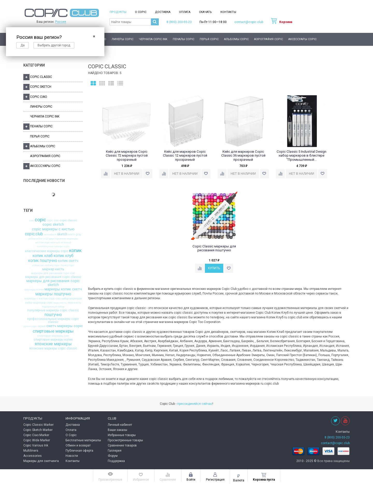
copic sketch (53, 224)
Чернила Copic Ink (153, 39)
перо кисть (60, 303)
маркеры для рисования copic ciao (53, 273)
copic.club (34, 234)
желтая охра (42, 242)
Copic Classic (37, 77)
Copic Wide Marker (36, 440)
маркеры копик (34, 289)
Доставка (162, 12)
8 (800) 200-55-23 (179, 22)
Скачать (205, 12)
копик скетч (68, 261)
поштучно (53, 315)
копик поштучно (42, 261)
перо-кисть (74, 303)
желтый (55, 242)
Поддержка (116, 461)
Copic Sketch (37, 87)
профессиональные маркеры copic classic (53, 320)
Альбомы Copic (236, 39)
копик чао (38, 265)
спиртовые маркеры (53, 331)
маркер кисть (53, 269)
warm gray (74, 234)
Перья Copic (209, 39)
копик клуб (64, 256)
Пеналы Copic (183, 39)
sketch (62, 234)
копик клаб (43, 256)
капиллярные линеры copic (53, 246)
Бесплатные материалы (83, 440)
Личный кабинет (120, 425)
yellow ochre (35, 238)
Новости (72, 456)
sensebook (50, 234)
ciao (31, 220)
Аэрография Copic (268, 39)
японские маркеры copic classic (53, 348)
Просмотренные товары (125, 440)
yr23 (45, 238)
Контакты (228, 12)
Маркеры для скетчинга (41, 461)
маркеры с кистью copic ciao (42, 298)
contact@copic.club (248, 22)
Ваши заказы (117, 430)
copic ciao (53, 220)
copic (40, 219)
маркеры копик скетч (63, 289)
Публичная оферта (79, 450)
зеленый (66, 242)
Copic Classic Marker (38, 425)
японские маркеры (53, 344)
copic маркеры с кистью (53, 229)
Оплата (184, 12)
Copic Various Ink (35, 445)
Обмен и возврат (78, 445)
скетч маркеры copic (64, 326)
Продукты (118, 12)
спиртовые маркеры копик (53, 339)
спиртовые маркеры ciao (53, 336)
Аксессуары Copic (302, 39)
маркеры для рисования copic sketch (53, 283)
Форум (113, 456)
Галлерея (114, 450)
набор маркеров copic (39, 303)
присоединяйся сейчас (194, 404)
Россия (60, 22)
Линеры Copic (122, 39)
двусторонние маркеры (63, 238)
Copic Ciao (35, 97)
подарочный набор (53, 306)
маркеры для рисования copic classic (53, 276)
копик (75, 250)
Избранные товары (122, 435)
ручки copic (30, 326)
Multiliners (30, 450)
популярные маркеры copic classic (53, 310)
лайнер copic (52, 265)
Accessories (32, 456)
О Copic (140, 12)
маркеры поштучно (53, 294)
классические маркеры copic (46, 251)
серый (42, 326)
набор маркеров (71, 298)
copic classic (68, 220)
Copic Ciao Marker (36, 435)
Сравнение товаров (122, 445)
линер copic (67, 265)
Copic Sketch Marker (38, 430)
